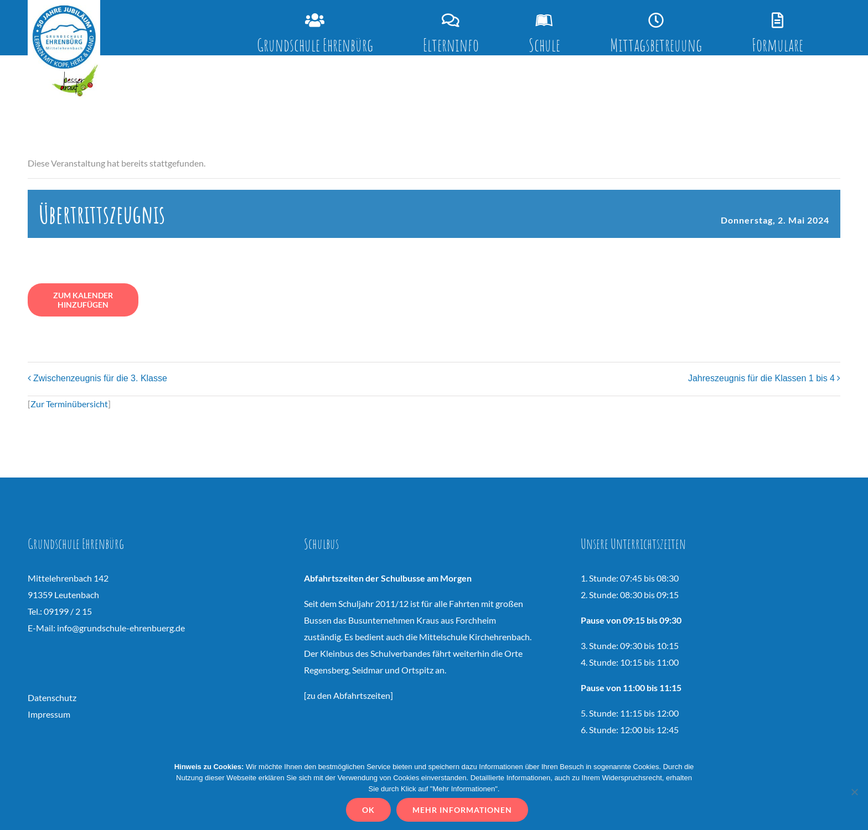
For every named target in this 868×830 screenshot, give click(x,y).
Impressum (49, 714)
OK (368, 810)
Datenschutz (52, 697)
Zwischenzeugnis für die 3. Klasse (100, 378)
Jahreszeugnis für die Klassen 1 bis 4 (761, 378)
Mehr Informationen (462, 810)
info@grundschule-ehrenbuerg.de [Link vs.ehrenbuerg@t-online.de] (121, 627)
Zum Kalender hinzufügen (83, 299)
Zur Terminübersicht (69, 403)
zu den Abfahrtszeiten (348, 695)
